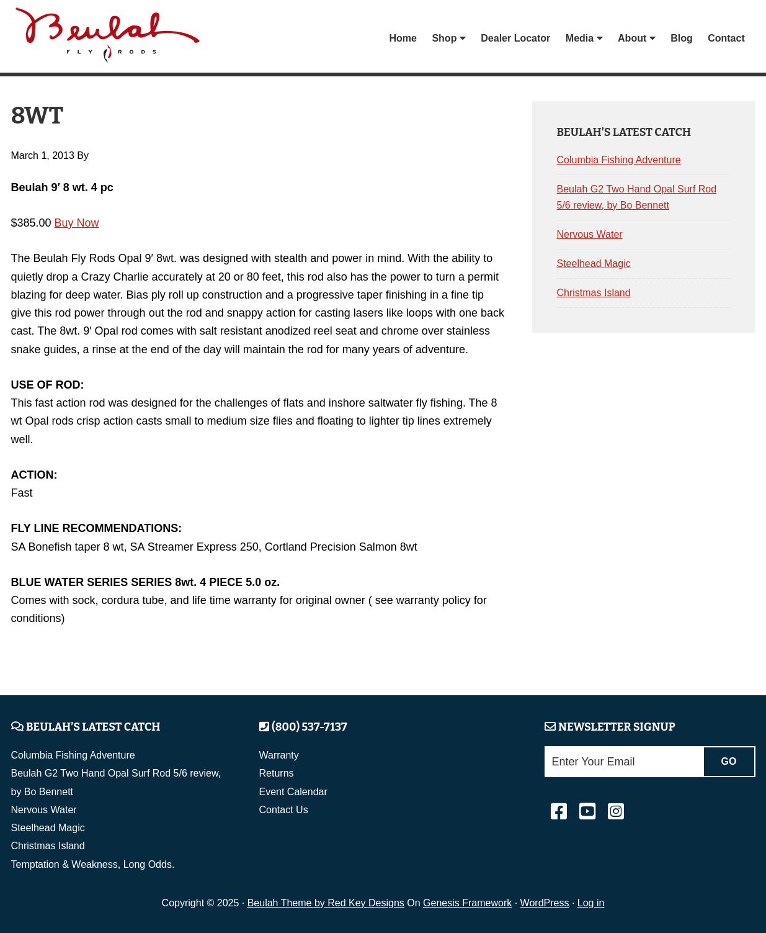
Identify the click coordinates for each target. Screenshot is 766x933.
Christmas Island (594, 292)
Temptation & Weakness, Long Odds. (93, 864)
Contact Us (283, 810)
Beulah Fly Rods (109, 38)
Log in (591, 903)
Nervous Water (590, 234)
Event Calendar (293, 792)
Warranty (279, 755)
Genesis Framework (467, 903)
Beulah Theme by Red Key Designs (325, 903)
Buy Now (77, 223)
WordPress (544, 903)
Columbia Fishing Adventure (619, 160)
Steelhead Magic (594, 263)
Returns (276, 773)
